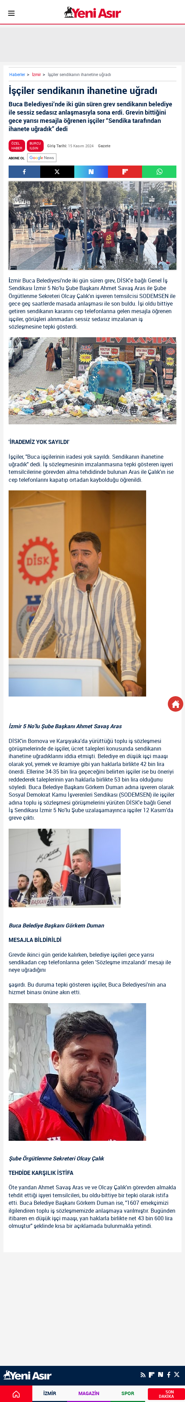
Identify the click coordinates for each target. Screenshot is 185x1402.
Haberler (17, 74)
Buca (28, 280)
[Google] (41, 157)
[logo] (27, 1374)
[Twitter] (177, 1374)
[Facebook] (168, 1375)
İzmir (36, 74)
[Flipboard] (151, 1374)
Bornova (38, 741)
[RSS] (143, 1375)
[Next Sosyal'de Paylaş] (91, 172)
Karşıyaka (68, 741)
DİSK (123, 280)
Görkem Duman (104, 787)
